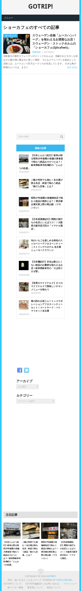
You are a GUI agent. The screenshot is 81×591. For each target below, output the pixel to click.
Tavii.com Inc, (64, 580)
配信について (54, 587)
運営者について (35, 587)
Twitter (26, 370)
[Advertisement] (40, 107)
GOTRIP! (40, 6)
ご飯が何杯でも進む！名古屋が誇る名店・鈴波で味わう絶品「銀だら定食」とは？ (47, 183)
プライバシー (70, 583)
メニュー (8, 17)
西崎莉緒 (36, 52)
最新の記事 (40, 148)
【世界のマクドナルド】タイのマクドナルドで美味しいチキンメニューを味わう (47, 286)
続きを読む (72, 67)
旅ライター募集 (15, 587)
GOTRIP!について (12, 583)
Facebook (19, 370)
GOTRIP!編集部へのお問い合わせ (42, 583)
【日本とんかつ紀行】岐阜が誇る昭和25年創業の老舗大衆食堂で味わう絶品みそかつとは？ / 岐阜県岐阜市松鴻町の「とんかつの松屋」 (41, 162)
